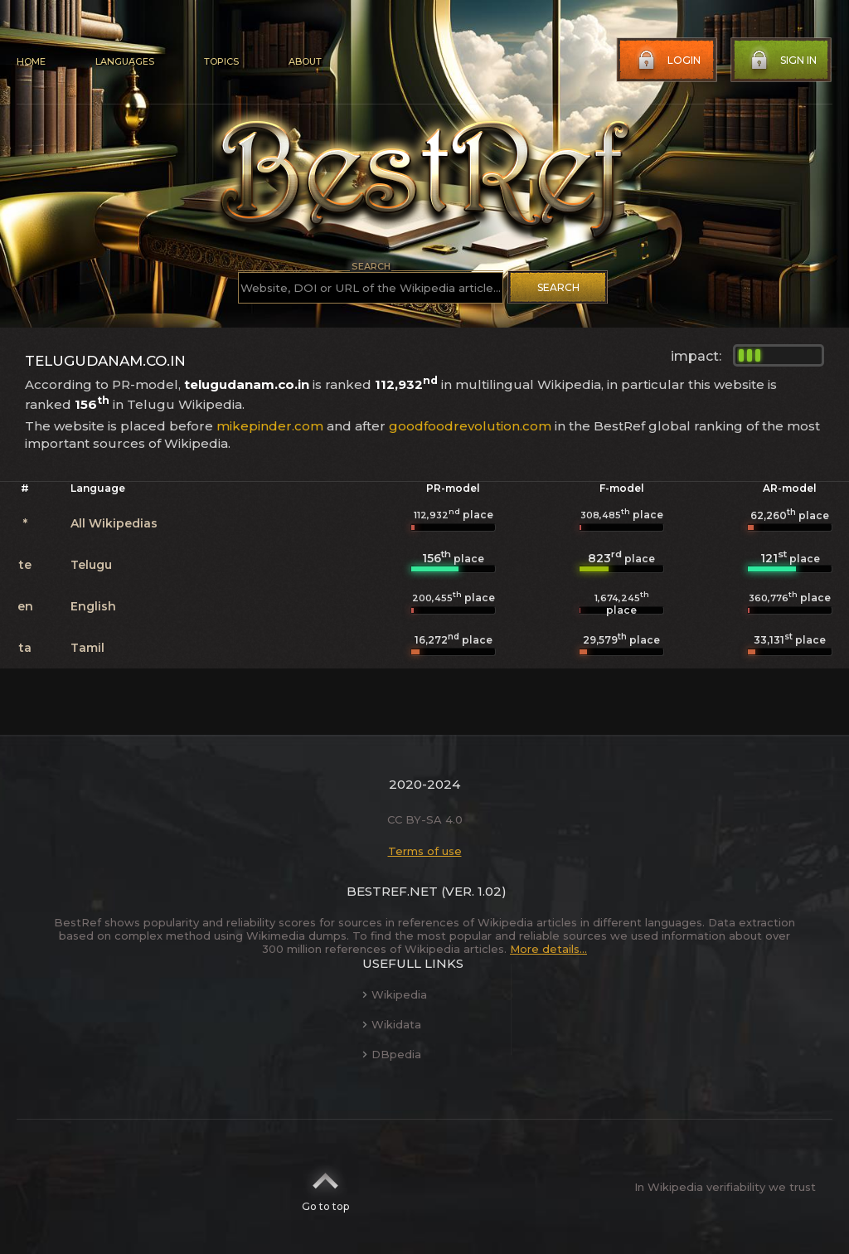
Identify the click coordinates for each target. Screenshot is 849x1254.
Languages (124, 61)
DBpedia (391, 1054)
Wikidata (391, 1024)
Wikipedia (394, 994)
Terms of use (425, 851)
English (93, 606)
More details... (548, 948)
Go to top (325, 1187)
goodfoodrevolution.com (470, 426)
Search (558, 287)
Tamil (87, 647)
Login (667, 60)
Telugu (91, 564)
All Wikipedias (114, 523)
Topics (221, 61)
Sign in (782, 60)
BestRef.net (392, 891)
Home (31, 61)
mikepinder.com (269, 426)
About (305, 61)
